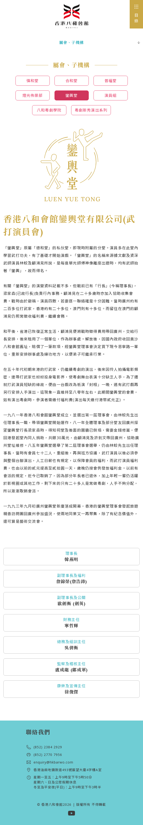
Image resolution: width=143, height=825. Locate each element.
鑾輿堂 (71, 95)
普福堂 (110, 80)
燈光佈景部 (32, 95)
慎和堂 (32, 80)
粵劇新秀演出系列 (91, 110)
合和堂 (71, 80)
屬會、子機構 (71, 42)
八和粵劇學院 (49, 110)
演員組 (110, 95)
